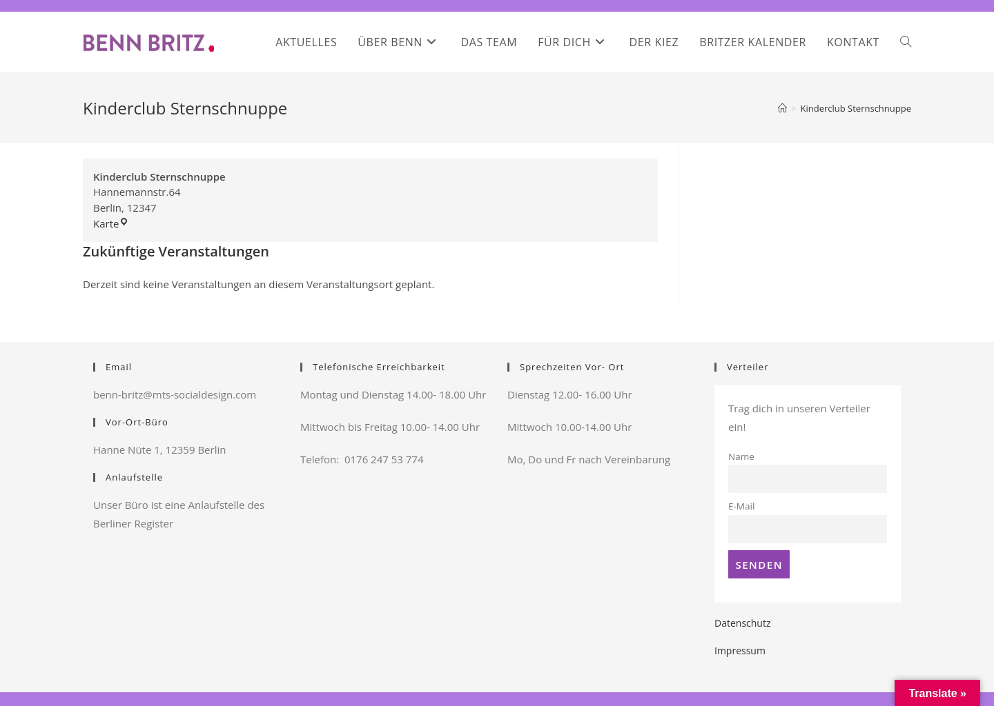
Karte (111, 223)
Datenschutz (742, 622)
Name (741, 456)
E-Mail (741, 506)
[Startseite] (782, 108)
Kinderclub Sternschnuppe (856, 108)
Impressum (740, 650)
